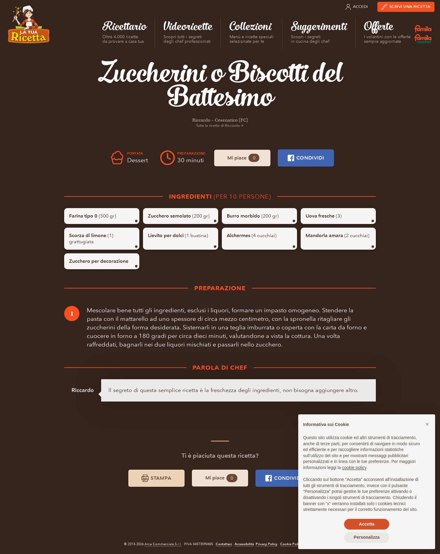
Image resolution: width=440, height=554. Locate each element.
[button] (427, 424)
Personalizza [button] (367, 537)
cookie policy (354, 467)
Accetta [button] (367, 524)
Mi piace (243, 158)
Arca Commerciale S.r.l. (163, 544)
